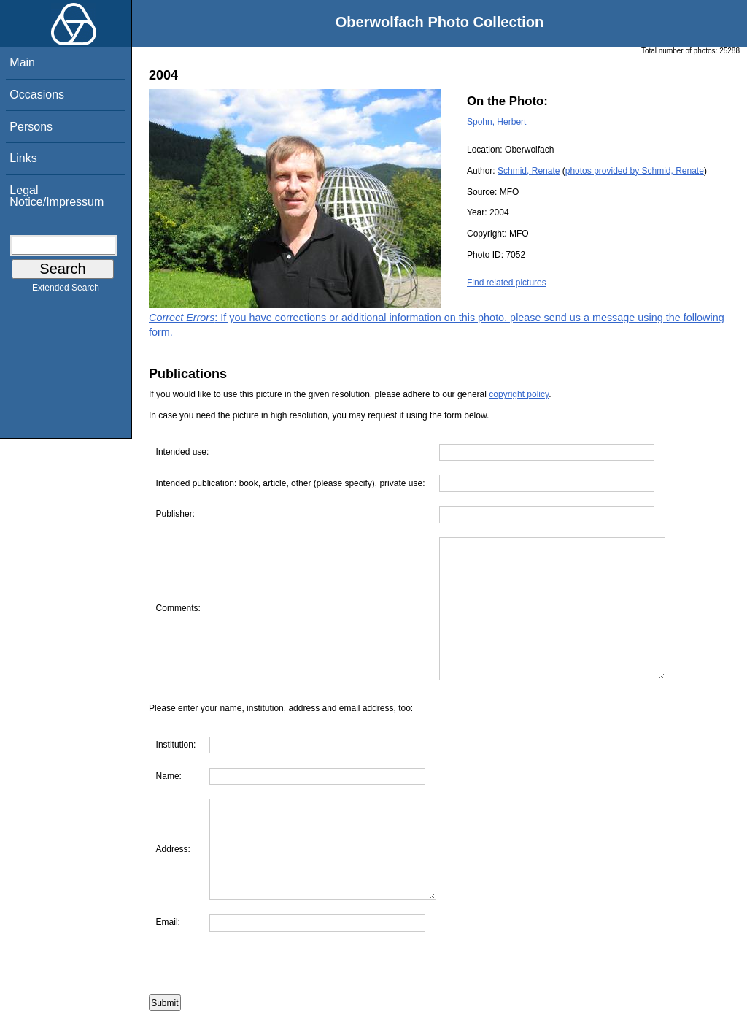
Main (22, 62)
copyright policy (519, 394)
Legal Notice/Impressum (56, 196)
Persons (31, 126)
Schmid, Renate (529, 171)
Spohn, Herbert (496, 122)
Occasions (36, 94)
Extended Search (65, 290)
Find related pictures (506, 282)
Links (22, 158)
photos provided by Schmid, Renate (634, 171)
